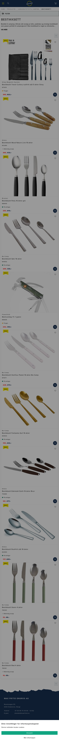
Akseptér (29, 733)
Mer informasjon (29, 738)
